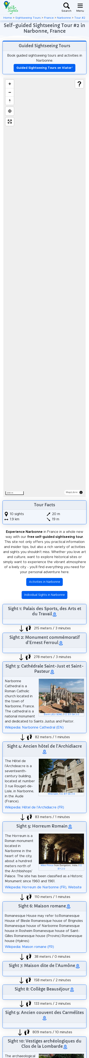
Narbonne (64, 17)
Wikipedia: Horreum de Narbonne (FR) (35, 887)
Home (7, 17)
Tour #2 (79, 17)
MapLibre (72, 492)
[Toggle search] (66, 7)
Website (75, 887)
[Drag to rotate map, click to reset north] (9, 100)
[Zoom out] (9, 92)
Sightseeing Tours (28, 17)
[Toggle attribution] (81, 492)
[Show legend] (79, 84)
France (49, 17)
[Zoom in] (9, 84)
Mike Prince (47, 865)
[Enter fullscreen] (9, 121)
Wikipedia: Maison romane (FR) (29, 947)
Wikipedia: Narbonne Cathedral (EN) (34, 727)
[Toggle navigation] (80, 7)
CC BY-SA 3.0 (71, 714)
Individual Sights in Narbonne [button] (44, 594)
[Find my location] (9, 111)
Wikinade (53, 794)
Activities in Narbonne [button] (44, 581)
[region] (44, 287)
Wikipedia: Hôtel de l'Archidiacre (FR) (34, 807)
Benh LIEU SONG (53, 714)
